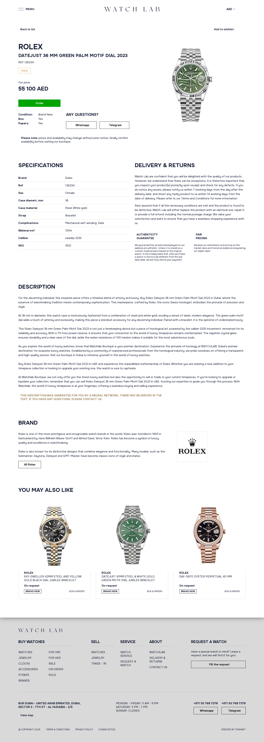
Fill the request (219, 664)
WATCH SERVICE (126, 654)
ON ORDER (56, 669)
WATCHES (25, 652)
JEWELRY (25, 658)
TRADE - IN (98, 663)
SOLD (52, 675)
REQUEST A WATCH (128, 663)
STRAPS (24, 675)
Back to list (27, 29)
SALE (52, 663)
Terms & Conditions (58, 729)
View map (26, 715)
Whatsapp (82, 125)
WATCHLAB (157, 652)
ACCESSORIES (28, 669)
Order (39, 103)
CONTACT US (158, 667)
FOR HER (55, 658)
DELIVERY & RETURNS (157, 659)
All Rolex (29, 464)
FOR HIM (54, 652)
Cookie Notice (106, 729)
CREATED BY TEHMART (233, 729)
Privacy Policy (84, 729)
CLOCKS (24, 663)
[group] (190, 84)
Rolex (30, 46)
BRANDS (24, 680)
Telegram (115, 125)
